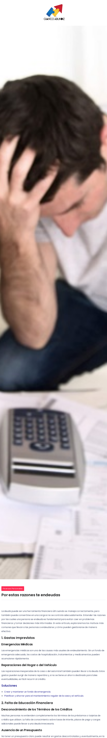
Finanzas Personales (13, 588)
